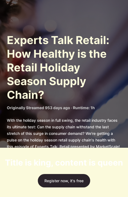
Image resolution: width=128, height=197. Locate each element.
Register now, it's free (64, 180)
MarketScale (107, 146)
